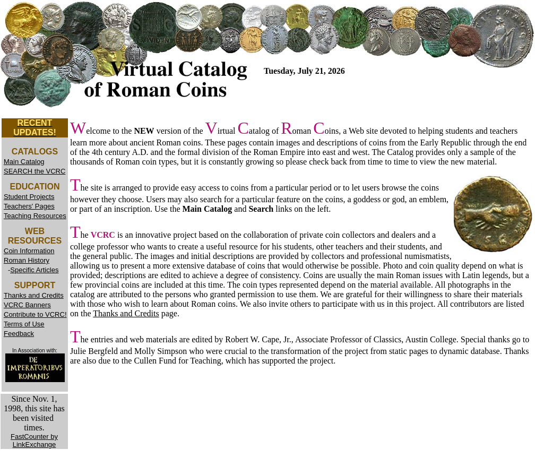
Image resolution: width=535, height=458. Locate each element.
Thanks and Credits (126, 313)
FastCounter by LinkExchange (34, 440)
